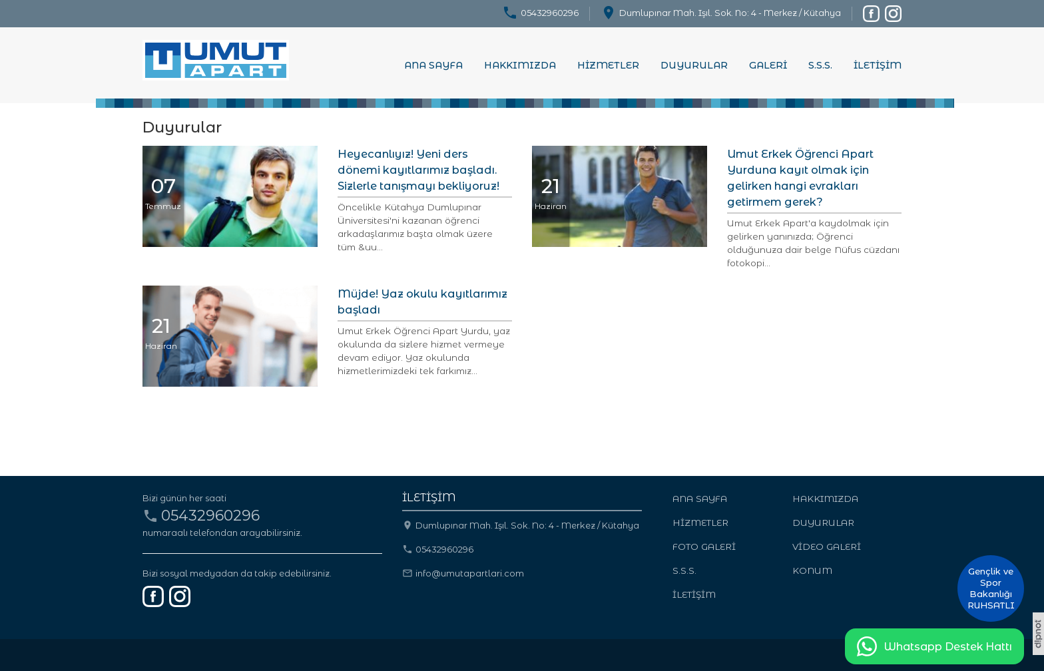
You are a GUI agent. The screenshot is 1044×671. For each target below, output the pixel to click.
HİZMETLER (608, 65)
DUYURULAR (694, 65)
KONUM (812, 570)
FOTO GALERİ (704, 546)
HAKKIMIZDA (520, 65)
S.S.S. (820, 65)
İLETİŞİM (878, 65)
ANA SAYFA (433, 65)
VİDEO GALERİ (826, 546)
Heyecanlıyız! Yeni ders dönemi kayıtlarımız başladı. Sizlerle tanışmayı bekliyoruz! (418, 169)
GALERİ (768, 65)
